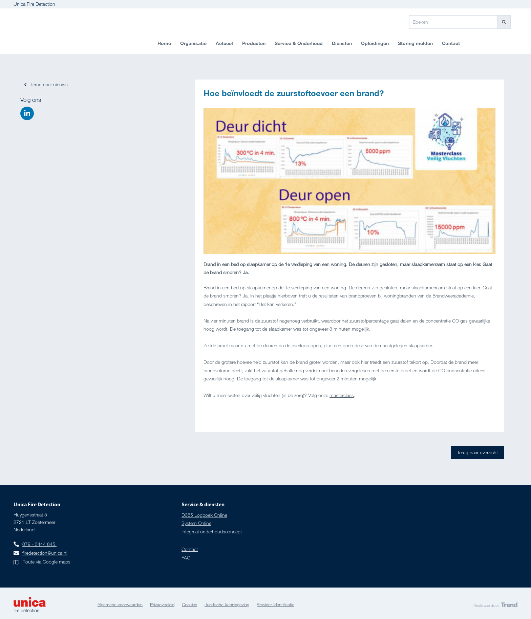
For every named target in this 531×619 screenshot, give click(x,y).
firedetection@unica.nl (44, 553)
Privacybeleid (162, 604)
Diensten (342, 43)
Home (164, 43)
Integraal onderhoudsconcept (212, 531)
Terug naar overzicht (477, 452)
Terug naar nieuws (49, 84)
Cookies (189, 604)
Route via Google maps (47, 562)
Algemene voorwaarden (120, 604)
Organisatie (193, 43)
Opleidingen (375, 43)
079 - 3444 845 (38, 544)
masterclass (342, 395)
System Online (196, 523)
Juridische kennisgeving (227, 604)
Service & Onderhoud (299, 43)
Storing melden (415, 43)
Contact (451, 43)
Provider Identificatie (275, 604)
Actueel (224, 43)
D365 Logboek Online (204, 515)
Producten (254, 43)
